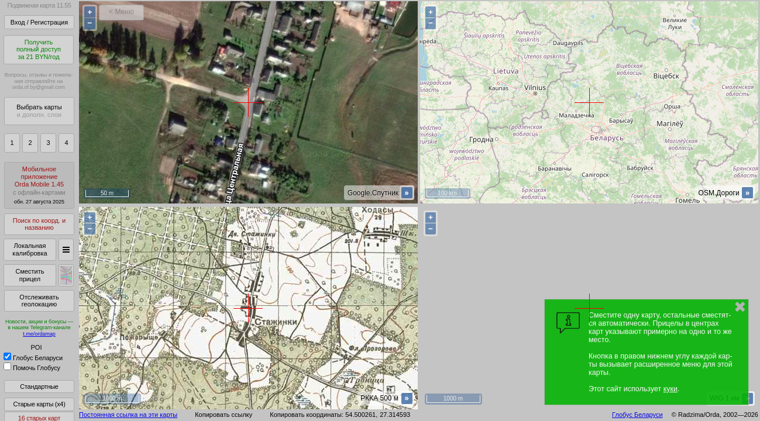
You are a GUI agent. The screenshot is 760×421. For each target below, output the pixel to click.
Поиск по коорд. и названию (39, 224)
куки (670, 389)
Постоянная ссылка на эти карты (128, 414)
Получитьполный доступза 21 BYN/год (38, 49)
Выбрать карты (38, 110)
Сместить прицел (29, 275)
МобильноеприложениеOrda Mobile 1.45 (39, 185)
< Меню (121, 12)
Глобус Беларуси (33, 357)
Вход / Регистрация (39, 22)
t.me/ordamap (39, 334)
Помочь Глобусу (32, 367)
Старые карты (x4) (39, 404)
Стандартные (39, 386)
